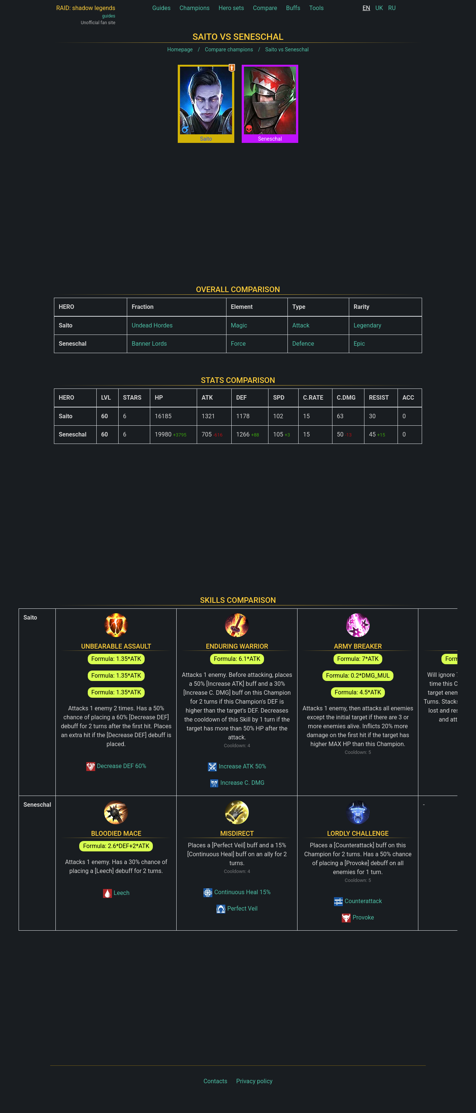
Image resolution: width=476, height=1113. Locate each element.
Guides (161, 8)
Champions (195, 8)
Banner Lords (149, 343)
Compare (265, 8)
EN (366, 8)
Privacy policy (254, 1081)
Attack (300, 325)
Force (238, 343)
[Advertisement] (238, 208)
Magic (239, 325)
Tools (316, 8)
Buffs (293, 8)
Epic (359, 343)
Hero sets (231, 8)
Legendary (367, 325)
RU (392, 8)
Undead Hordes (152, 325)
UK (379, 8)
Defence (303, 343)
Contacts (215, 1081)
